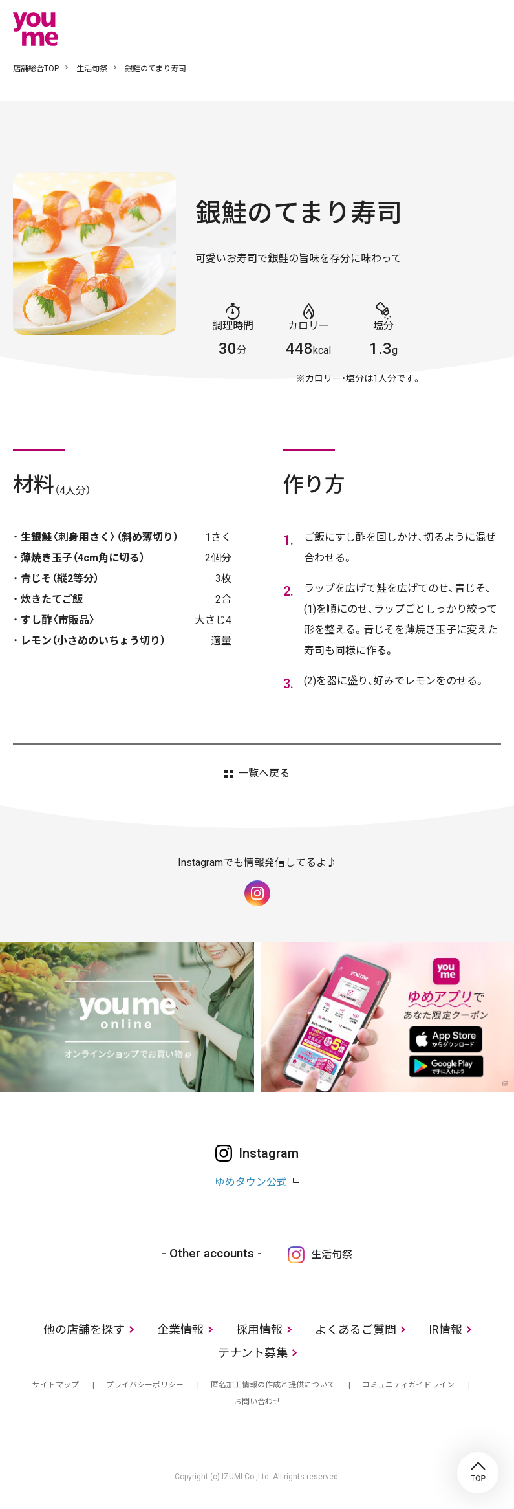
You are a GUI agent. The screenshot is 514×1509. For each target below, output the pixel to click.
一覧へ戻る (264, 773)
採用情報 (259, 1329)
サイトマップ (55, 1384)
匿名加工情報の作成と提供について (273, 1384)
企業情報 (180, 1329)
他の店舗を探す (84, 1329)
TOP (477, 1472)
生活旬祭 (91, 68)
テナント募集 (253, 1353)
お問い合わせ (257, 1401)
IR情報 (445, 1329)
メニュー (491, 28)
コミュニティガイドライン (408, 1384)
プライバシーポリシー (145, 1384)
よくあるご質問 (355, 1329)
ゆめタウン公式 (251, 1182)
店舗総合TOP (36, 68)
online (452, 28)
